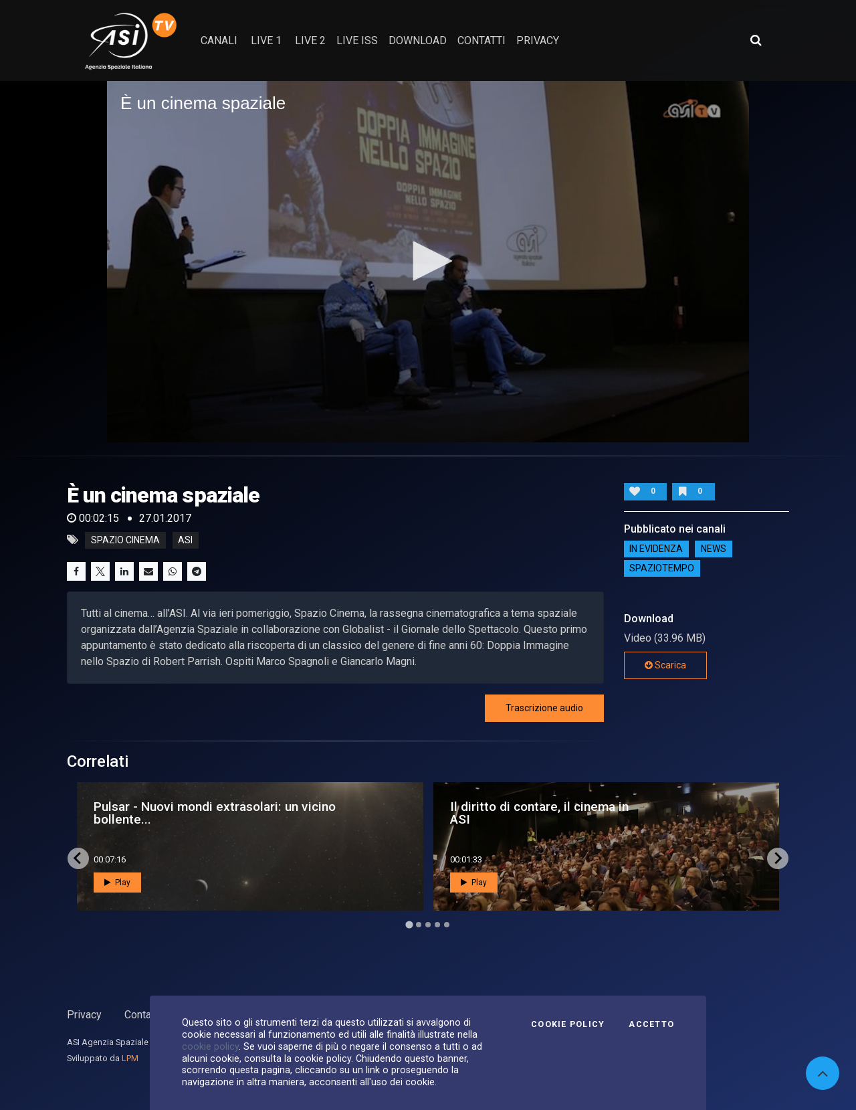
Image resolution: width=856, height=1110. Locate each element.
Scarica (665, 665)
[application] (428, 261)
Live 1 (266, 40)
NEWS (713, 549)
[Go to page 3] (428, 924)
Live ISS (357, 40)
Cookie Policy (568, 1024)
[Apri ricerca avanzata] (756, 40)
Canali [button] (219, 40)
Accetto (651, 1024)
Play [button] (117, 882)
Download (418, 40)
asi (185, 540)
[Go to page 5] (446, 924)
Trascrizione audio (544, 708)
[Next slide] (777, 858)
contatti (481, 40)
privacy (537, 40)
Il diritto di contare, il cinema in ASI (539, 813)
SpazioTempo (661, 568)
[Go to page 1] (409, 924)
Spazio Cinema (125, 540)
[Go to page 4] (437, 924)
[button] (428, 261)
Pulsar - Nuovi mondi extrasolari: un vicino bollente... (215, 813)
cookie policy (210, 1046)
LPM (130, 1058)
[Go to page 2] (418, 924)
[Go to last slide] (78, 858)
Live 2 (310, 40)
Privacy (84, 1014)
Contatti (142, 1014)
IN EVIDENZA (656, 549)
